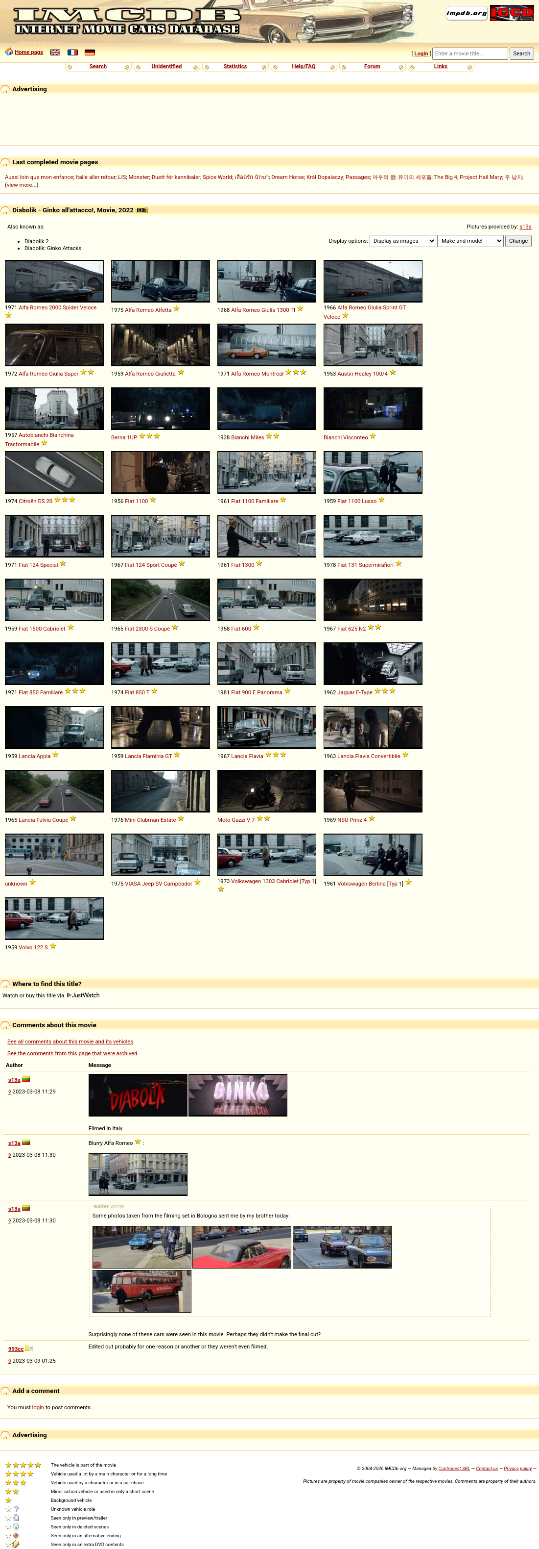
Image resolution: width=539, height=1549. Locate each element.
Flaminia (153, 756)
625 (352, 628)
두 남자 (513, 177)
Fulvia (43, 819)
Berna (118, 437)
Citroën (27, 501)
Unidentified (167, 66)
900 (246, 692)
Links (440, 66)
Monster (138, 177)
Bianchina (61, 435)
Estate (168, 819)
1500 (35, 628)
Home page (29, 52)
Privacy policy (518, 1468)
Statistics (235, 66)
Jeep (148, 883)
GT (402, 307)
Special (49, 564)
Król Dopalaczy (324, 177)
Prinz (356, 819)
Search (98, 66)
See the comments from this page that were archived (72, 1053)
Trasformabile (22, 444)
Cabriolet (54, 628)
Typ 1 (308, 881)
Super (71, 373)
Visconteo (355, 437)
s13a (525, 226)
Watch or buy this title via (50, 995)
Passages (358, 177)
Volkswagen (246, 881)
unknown (16, 883)
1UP (132, 437)
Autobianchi (33, 435)
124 (34, 564)
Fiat (129, 501)
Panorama (269, 692)
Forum (372, 66)
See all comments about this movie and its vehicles (70, 1041)
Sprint (390, 307)
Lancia (27, 756)
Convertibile (385, 756)
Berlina (377, 883)
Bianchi (240, 437)
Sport (153, 564)
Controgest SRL (454, 1468)
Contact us (487, 1468)
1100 (142, 501)
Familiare (267, 501)
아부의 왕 (384, 177)
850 (34, 692)
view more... (22, 184)
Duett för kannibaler (176, 177)
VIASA (133, 883)
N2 (362, 628)
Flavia (256, 756)
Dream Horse (287, 177)
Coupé (169, 564)
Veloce (88, 307)
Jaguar (345, 692)
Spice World (217, 177)
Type (367, 692)
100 (377, 373)
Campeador (178, 883)
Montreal (272, 373)
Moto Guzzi (231, 819)
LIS (122, 177)
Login (421, 53)
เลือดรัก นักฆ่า (251, 177)
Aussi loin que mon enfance (39, 177)
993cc (15, 1349)
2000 (55, 307)
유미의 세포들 (415, 177)
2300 (142, 628)
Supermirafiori (376, 564)
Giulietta (165, 373)
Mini (130, 819)
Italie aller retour (96, 177)
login (38, 1407)
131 (352, 564)
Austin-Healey (354, 373)
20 (49, 501)
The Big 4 (445, 177)
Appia (43, 756)
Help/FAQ (303, 66)
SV (158, 883)
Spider (70, 307)
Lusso (369, 501)
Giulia (268, 309)
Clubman (148, 819)
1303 (268, 881)
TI (292, 309)
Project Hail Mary (481, 177)
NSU (342, 819)
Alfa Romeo (33, 307)
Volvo (25, 947)
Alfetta (163, 309)
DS (41, 501)
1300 (283, 309)
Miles (257, 437)
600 (246, 628)
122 (38, 947)
